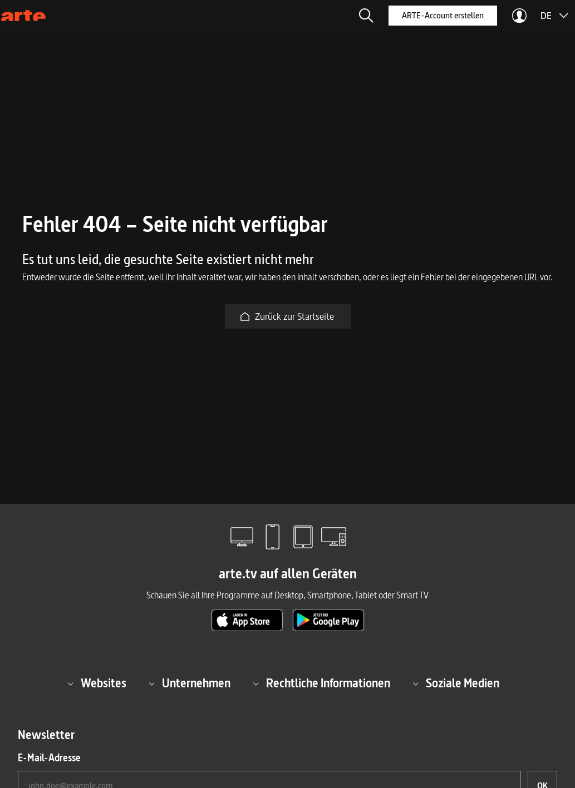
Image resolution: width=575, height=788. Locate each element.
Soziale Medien (455, 683)
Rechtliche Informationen (321, 683)
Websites (96, 683)
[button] (366, 15)
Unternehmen (189, 683)
